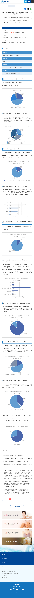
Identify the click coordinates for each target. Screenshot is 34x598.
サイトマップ (4, 577)
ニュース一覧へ (17, 506)
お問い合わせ (25, 1)
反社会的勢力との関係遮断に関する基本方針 (9, 571)
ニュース (3, 554)
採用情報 (3, 562)
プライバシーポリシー (6, 569)
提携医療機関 (4, 558)
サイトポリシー (4, 566)
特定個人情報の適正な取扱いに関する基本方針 (10, 573)
